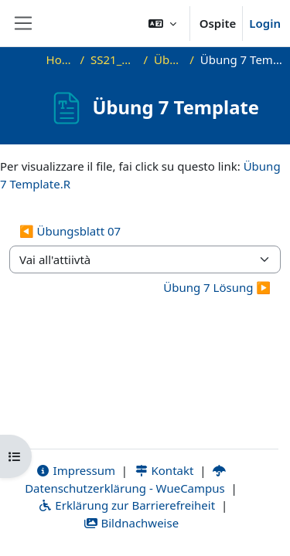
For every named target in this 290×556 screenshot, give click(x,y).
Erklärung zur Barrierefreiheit (126, 505)
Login (265, 23)
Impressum (75, 470)
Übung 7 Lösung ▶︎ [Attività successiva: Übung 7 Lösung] (217, 287)
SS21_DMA (113, 59)
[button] (162, 23)
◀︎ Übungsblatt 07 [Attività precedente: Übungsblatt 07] (70, 231)
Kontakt (164, 470)
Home (60, 59)
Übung (168, 59)
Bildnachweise (131, 523)
